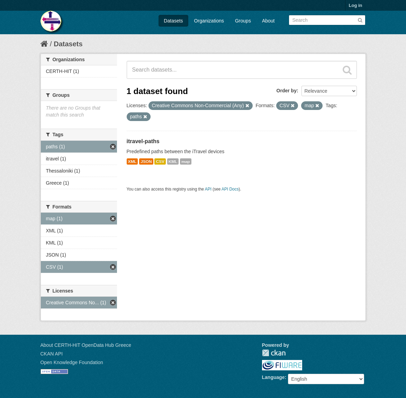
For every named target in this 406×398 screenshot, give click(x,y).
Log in (355, 5)
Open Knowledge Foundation (71, 362)
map (185, 161)
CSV (160, 161)
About (268, 21)
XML (132, 161)
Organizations (209, 21)
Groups (243, 21)
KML (173, 161)
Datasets (173, 21)
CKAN (274, 353)
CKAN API (51, 354)
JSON (146, 161)
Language (273, 377)
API (208, 189)
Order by (287, 90)
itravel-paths (143, 141)
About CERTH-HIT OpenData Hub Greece (86, 345)
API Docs (230, 189)
